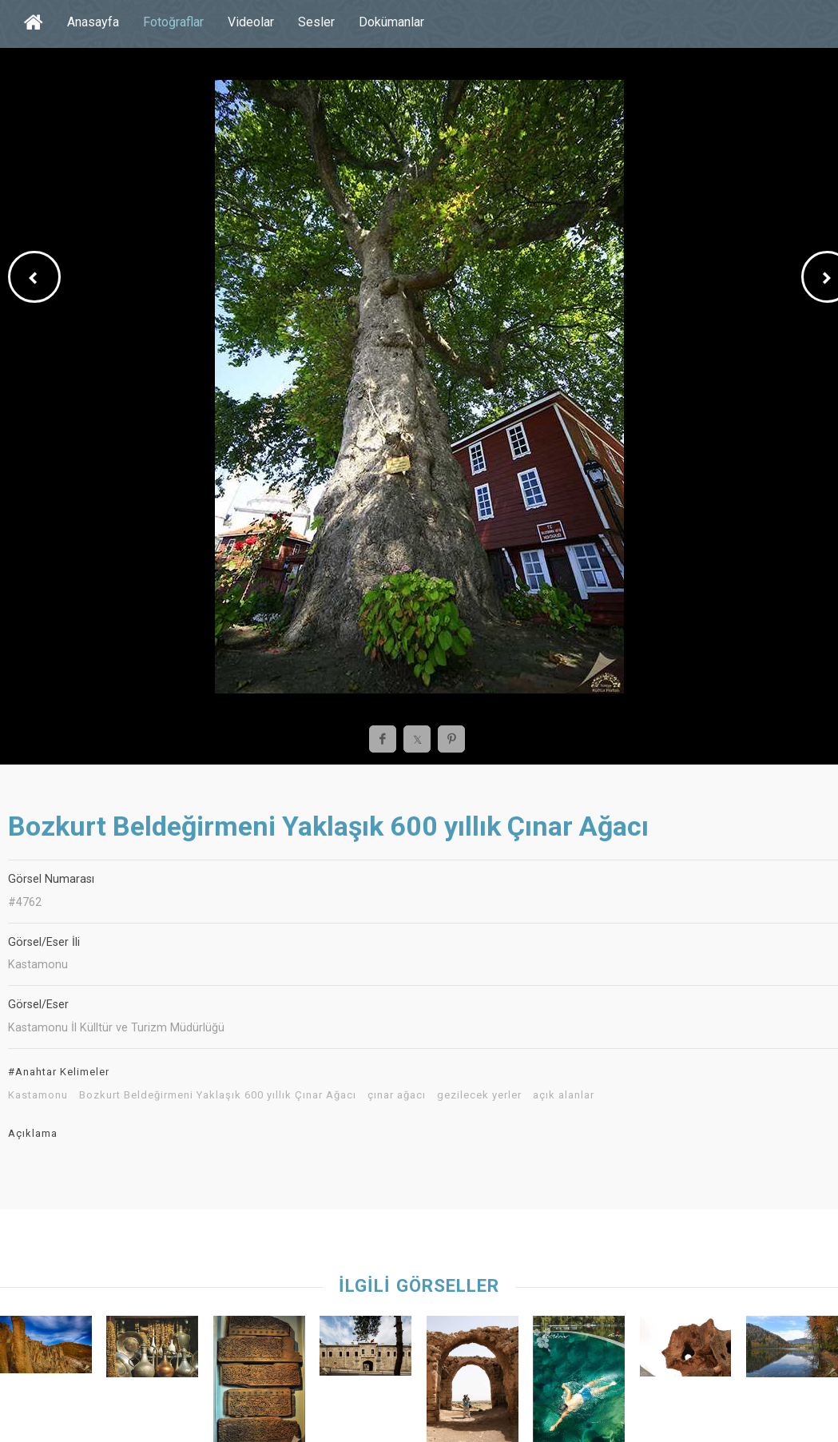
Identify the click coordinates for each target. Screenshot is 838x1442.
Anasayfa (93, 22)
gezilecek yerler (479, 1095)
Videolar (251, 22)
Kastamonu (38, 1095)
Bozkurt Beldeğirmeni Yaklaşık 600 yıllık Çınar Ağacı (217, 1095)
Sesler (316, 22)
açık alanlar (563, 1095)
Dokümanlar (391, 22)
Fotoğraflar (173, 22)
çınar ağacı (396, 1095)
